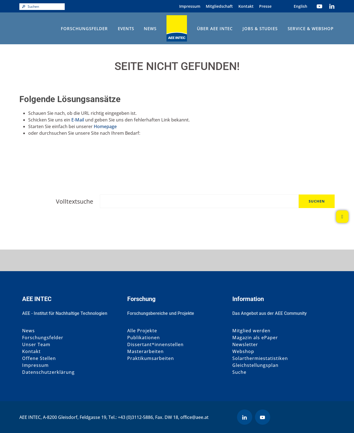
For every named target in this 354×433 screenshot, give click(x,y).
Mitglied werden (251, 331)
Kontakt (246, 6)
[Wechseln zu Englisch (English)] (300, 6)
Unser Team (36, 345)
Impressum (189, 6)
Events (126, 28)
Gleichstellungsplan (255, 365)
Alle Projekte (142, 331)
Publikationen (143, 338)
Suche (239, 372)
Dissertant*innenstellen (155, 345)
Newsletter (245, 345)
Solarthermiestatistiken (260, 358)
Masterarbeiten (145, 351)
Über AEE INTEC (215, 28)
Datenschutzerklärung (48, 372)
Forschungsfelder (84, 28)
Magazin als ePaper (255, 338)
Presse (265, 6)
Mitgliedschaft (219, 6)
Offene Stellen (39, 358)
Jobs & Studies (260, 28)
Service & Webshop (311, 28)
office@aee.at (194, 417)
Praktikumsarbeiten (150, 358)
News (150, 28)
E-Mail (77, 120)
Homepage (105, 126)
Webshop (243, 351)
